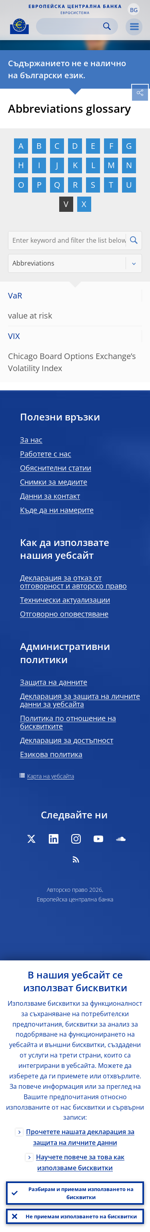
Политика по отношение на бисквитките (68, 722)
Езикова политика (51, 754)
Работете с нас (45, 454)
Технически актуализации (65, 600)
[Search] (70, 26)
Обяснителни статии (55, 468)
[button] (134, 9)
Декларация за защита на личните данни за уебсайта (80, 700)
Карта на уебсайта (50, 776)
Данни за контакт (50, 496)
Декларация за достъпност (66, 740)
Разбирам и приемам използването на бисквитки (81, 1193)
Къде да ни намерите (57, 510)
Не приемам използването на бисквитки (81, 1216)
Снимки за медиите (53, 482)
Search (107, 26)
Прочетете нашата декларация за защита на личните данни (80, 1137)
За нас (31, 439)
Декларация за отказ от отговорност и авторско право (73, 582)
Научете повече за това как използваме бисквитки (80, 1162)
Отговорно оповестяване (64, 614)
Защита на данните (53, 682)
